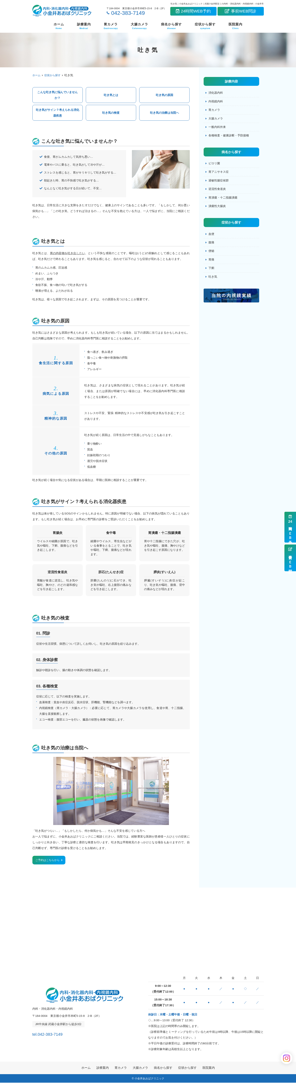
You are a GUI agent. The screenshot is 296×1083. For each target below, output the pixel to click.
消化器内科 (215, 92)
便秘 (211, 252)
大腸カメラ (139, 26)
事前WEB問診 (240, 11)
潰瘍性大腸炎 (217, 207)
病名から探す (171, 26)
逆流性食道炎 (217, 190)
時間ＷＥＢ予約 (290, 527)
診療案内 (84, 26)
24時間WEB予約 (193, 11)
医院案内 (235, 26)
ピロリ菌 (214, 164)
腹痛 (211, 244)
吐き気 (212, 278)
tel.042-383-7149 (57, 1033)
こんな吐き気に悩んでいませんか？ (57, 94)
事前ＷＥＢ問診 (290, 557)
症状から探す (205, 26)
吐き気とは (111, 95)
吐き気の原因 (164, 95)
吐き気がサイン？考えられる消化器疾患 (57, 112)
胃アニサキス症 (218, 173)
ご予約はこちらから (48, 860)
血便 (211, 235)
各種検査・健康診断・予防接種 (228, 136)
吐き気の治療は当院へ (164, 112)
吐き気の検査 (111, 112)
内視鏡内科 (215, 101)
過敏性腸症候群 (218, 181)
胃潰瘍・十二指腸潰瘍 (222, 198)
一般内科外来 (217, 127)
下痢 (211, 270)
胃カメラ (111, 26)
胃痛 (211, 261)
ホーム (59, 26)
